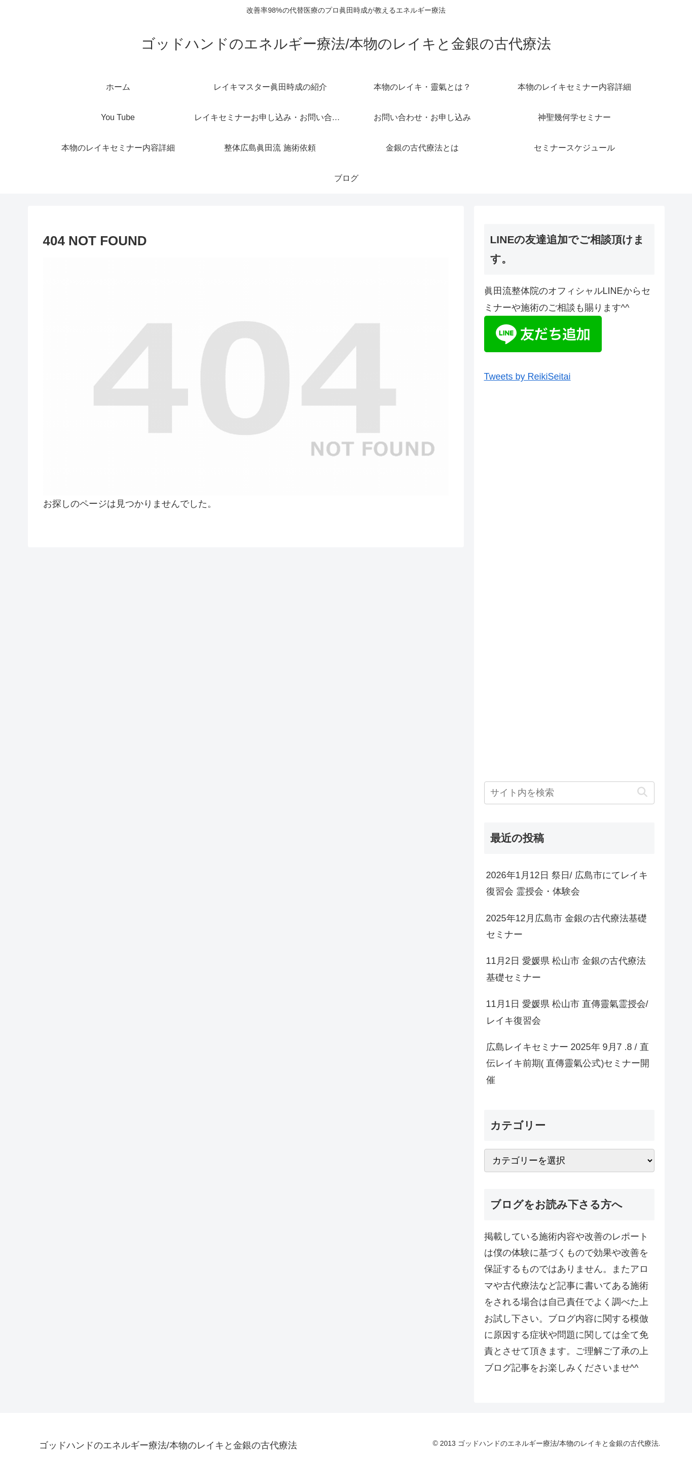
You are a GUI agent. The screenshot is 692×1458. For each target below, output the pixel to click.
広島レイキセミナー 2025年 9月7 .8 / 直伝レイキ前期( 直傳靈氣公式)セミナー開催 (568, 1063)
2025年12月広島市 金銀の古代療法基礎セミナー (566, 926)
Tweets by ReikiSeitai (527, 376)
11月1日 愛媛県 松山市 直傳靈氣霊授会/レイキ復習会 (567, 1012)
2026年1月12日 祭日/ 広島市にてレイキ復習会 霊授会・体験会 (567, 883)
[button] (642, 792)
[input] (569, 792)
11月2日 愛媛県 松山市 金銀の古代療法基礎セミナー (566, 969)
